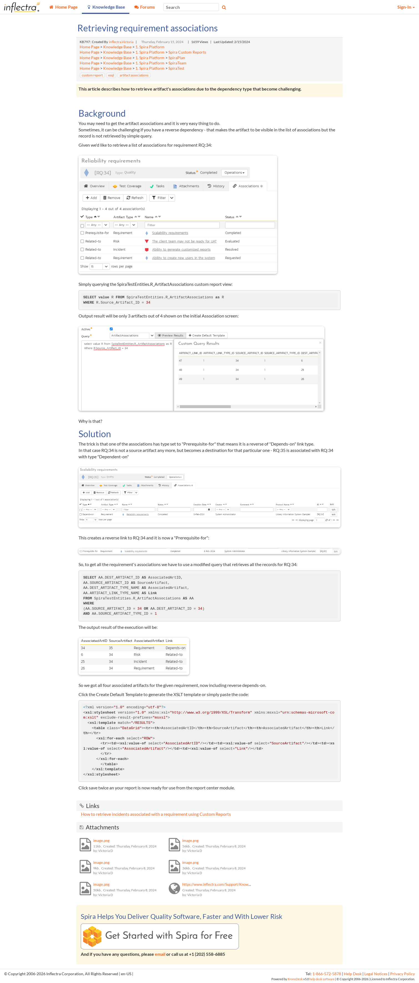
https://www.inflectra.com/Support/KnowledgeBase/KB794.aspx (234, 884)
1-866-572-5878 (326, 974)
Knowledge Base (117, 47)
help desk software (322, 979)
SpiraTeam (177, 63)
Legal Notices (375, 974)
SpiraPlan (176, 58)
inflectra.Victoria (121, 42)
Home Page (89, 47)
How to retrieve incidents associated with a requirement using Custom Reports (156, 814)
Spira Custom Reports (187, 52)
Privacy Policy (402, 974)
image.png (101, 840)
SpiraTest (176, 68)
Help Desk (353, 974)
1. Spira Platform (150, 47)
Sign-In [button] (406, 6)
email (160, 954)
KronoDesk (295, 979)
